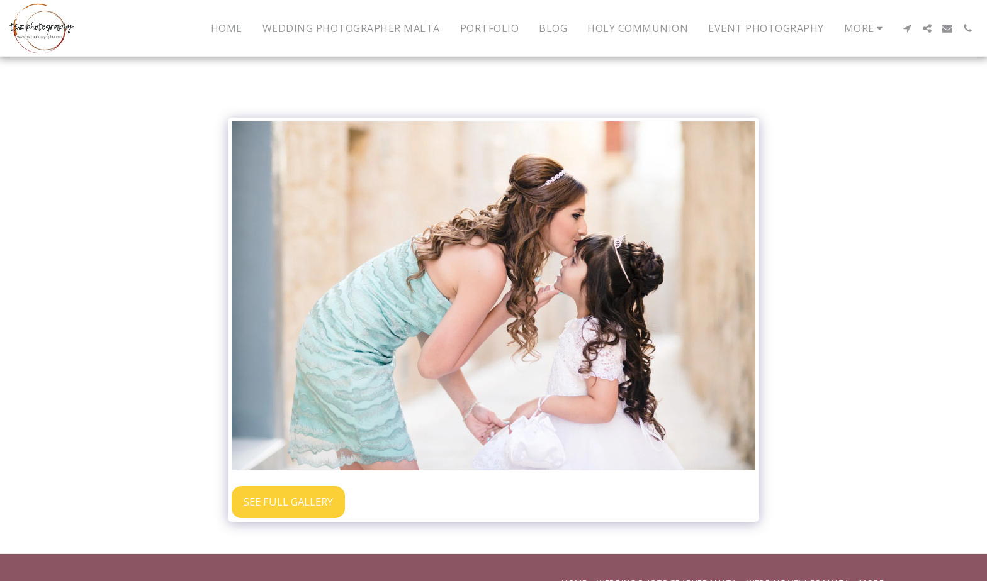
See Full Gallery (288, 501)
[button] (907, 28)
